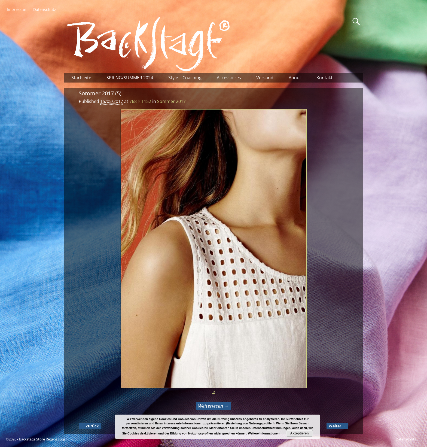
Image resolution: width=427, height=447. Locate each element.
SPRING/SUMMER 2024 (129, 78)
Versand (264, 78)
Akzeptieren (299, 433)
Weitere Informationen (264, 433)
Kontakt (324, 78)
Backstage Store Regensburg (42, 439)
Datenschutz (44, 9)
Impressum (17, 9)
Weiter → (337, 425)
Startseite (81, 78)
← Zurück (90, 425)
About (295, 78)
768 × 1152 (140, 101)
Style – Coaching (185, 78)
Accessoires (229, 78)
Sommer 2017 (171, 101)
